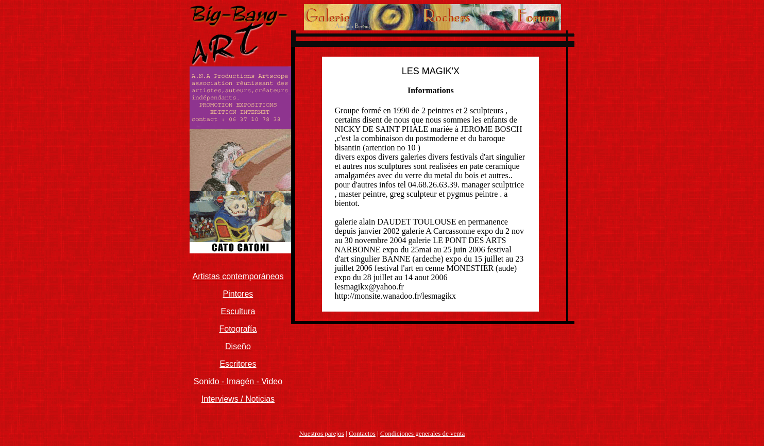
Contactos (362, 433)
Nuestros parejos (321, 433)
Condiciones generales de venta (422, 433)
